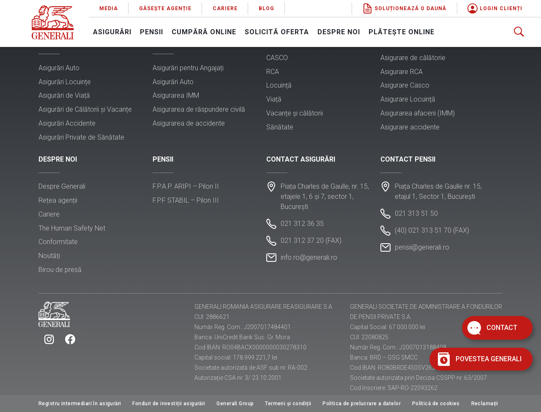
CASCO (277, 58)
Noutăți (49, 256)
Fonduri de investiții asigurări (168, 404)
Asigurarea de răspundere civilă (199, 109)
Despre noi (338, 32)
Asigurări (112, 32)
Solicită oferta (277, 32)
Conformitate (58, 242)
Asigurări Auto (58, 68)
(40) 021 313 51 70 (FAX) (432, 230)
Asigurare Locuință (407, 99)
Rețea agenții (57, 200)
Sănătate (279, 127)
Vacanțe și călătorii (294, 113)
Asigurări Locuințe (64, 82)
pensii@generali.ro (422, 247)
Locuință (279, 85)
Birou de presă (60, 270)
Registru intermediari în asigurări (79, 404)
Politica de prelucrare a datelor (361, 404)
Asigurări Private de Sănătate (81, 137)
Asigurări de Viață (64, 95)
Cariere (225, 8)
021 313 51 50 (416, 213)
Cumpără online (204, 32)
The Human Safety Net (71, 228)
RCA (272, 72)
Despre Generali (61, 186)
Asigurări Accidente (67, 123)
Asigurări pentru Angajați (188, 68)
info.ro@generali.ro (309, 257)
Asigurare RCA (401, 72)
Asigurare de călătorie (412, 58)
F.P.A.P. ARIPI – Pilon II (186, 186)
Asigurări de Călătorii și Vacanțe (85, 109)
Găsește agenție (165, 8)
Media (108, 8)
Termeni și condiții (288, 404)
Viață (273, 99)
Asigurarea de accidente (189, 123)
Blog (266, 8)
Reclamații (484, 404)
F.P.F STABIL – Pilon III (186, 200)
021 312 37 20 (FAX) (311, 240)
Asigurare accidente (410, 127)
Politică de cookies (436, 404)
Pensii (151, 32)
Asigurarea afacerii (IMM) (417, 113)
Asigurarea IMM (176, 95)
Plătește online (401, 32)
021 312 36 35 (302, 224)
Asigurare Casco (404, 85)
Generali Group (235, 404)
